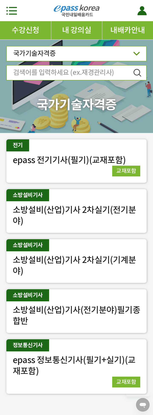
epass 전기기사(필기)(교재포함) (69, 160)
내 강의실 (76, 30)
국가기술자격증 (76, 55)
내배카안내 (127, 30)
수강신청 (25, 30)
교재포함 (126, 170)
